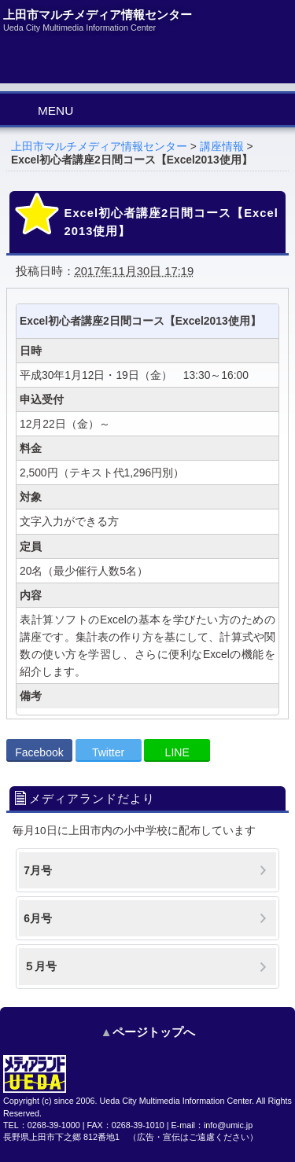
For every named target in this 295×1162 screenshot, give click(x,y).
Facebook (39, 752)
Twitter (108, 752)
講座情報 (222, 146)
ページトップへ (153, 1032)
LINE (177, 752)
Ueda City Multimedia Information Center (176, 1100)
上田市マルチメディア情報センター (99, 146)
